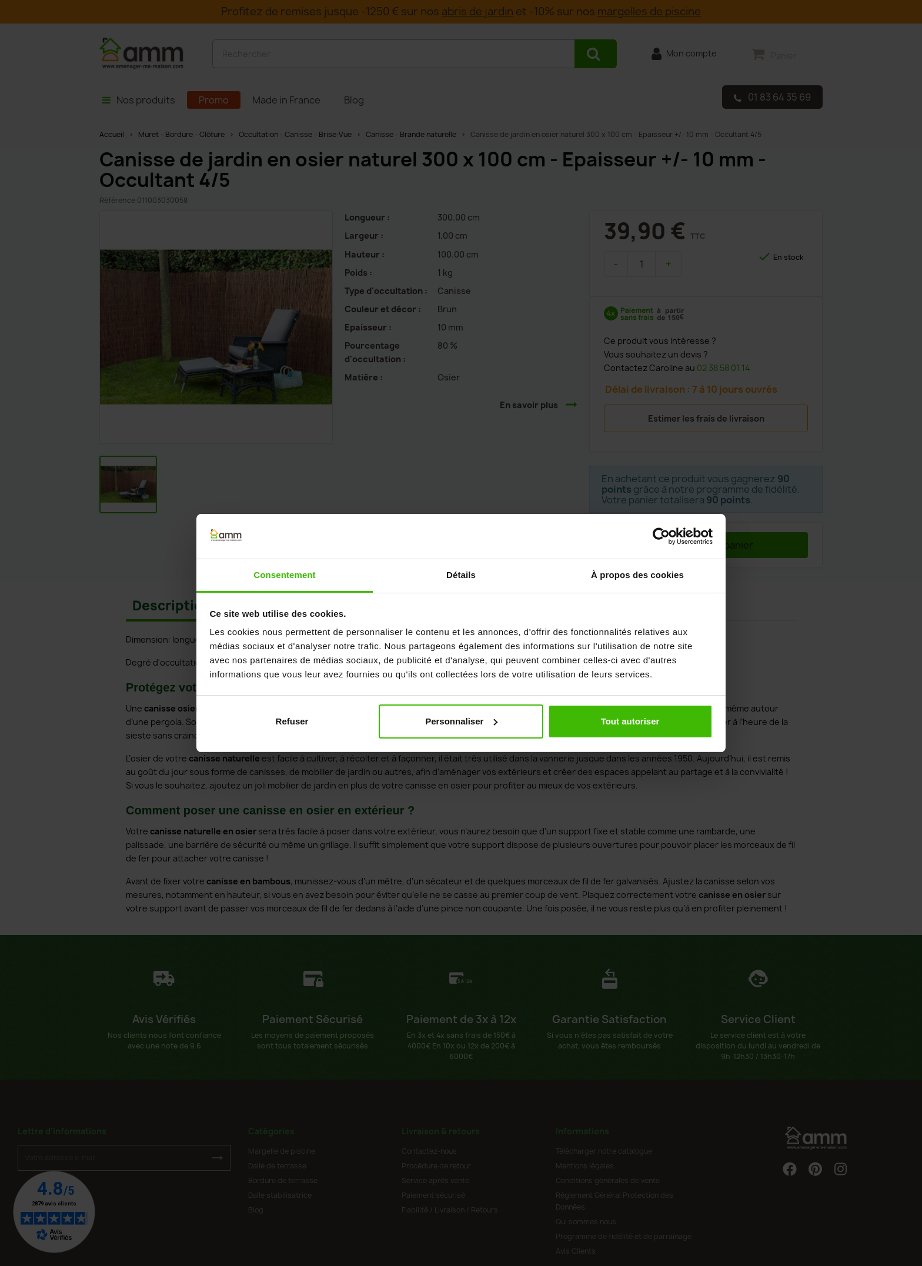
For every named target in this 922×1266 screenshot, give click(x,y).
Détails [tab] (461, 575)
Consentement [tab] (284, 575)
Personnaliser (461, 721)
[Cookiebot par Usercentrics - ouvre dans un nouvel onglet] (661, 536)
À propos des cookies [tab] (637, 575)
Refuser (292, 721)
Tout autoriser (630, 721)
